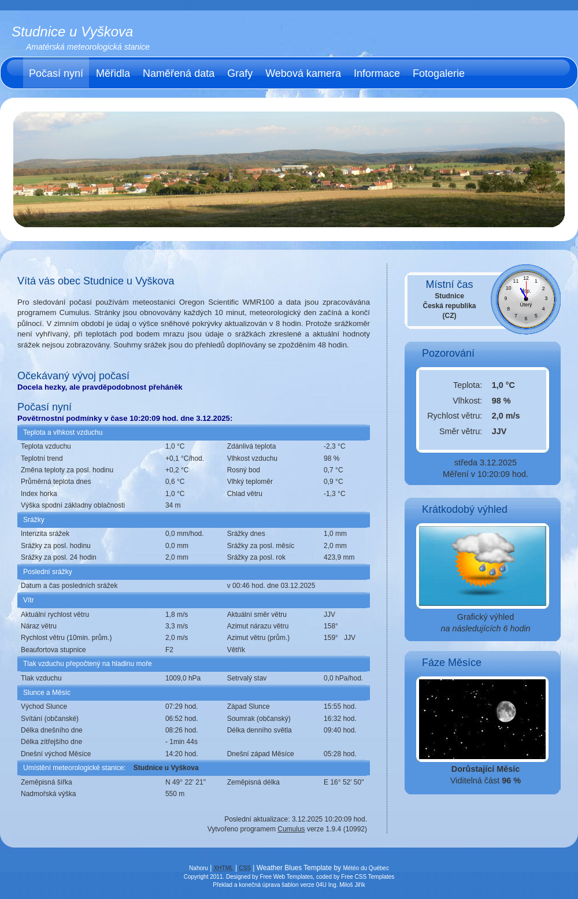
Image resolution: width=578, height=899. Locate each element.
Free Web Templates (286, 877)
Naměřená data (178, 73)
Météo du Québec (366, 868)
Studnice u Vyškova (72, 31)
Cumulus (291, 829)
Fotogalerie (439, 73)
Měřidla (113, 73)
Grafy (240, 73)
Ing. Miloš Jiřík (346, 885)
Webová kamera (303, 73)
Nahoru (198, 868)
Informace (377, 73)
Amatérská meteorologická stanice (88, 46)
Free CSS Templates (367, 877)
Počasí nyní (56, 73)
